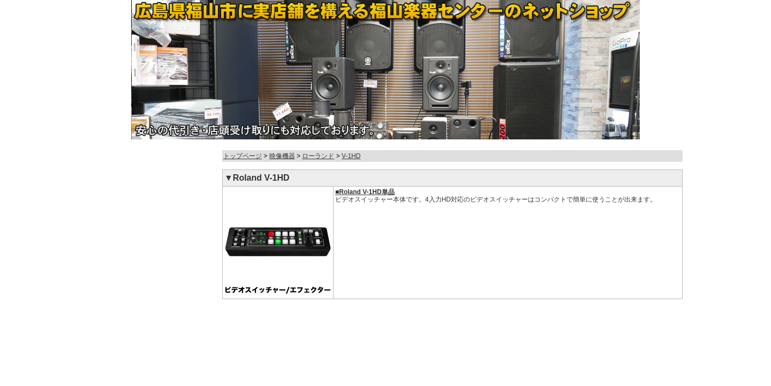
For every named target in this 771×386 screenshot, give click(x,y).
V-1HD (351, 156)
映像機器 (282, 156)
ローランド (318, 156)
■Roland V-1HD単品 (365, 192)
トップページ (242, 156)
